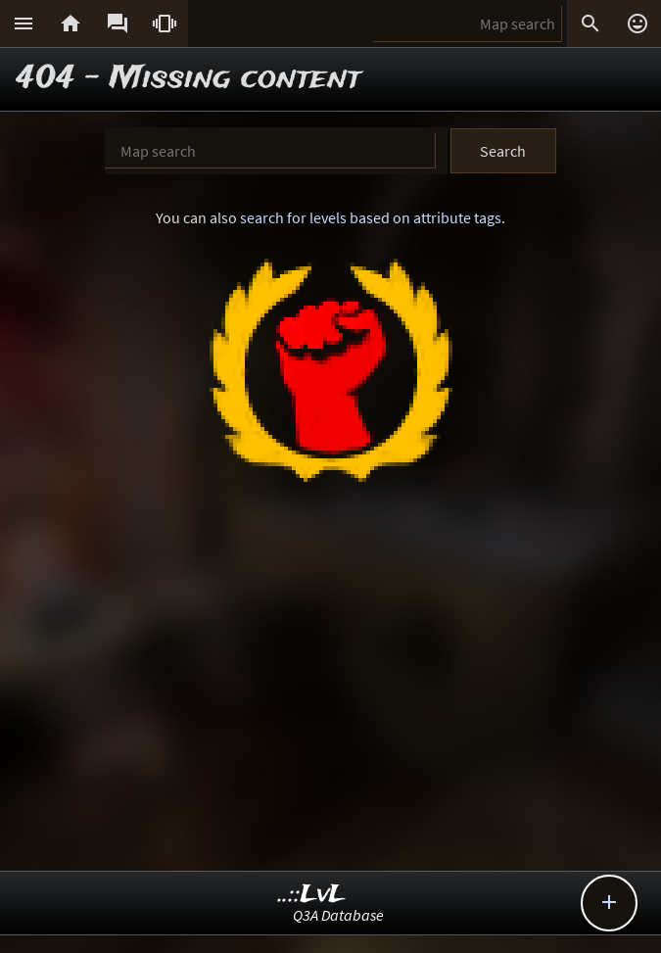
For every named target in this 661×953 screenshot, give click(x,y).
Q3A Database (338, 915)
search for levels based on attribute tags (370, 217)
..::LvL (312, 895)
